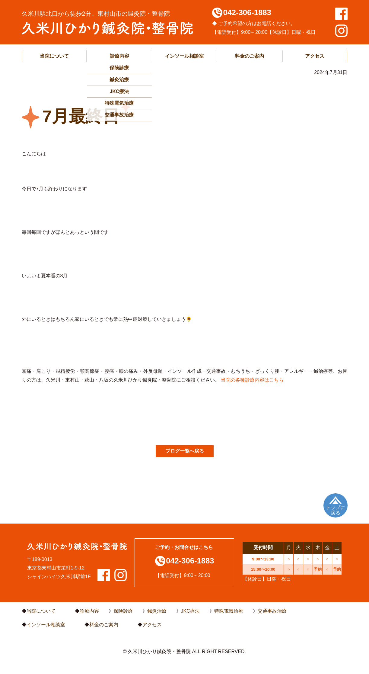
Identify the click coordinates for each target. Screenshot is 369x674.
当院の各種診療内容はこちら (252, 379)
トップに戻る (335, 510)
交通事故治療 (272, 611)
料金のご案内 (249, 56)
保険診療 (123, 611)
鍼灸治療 (157, 611)
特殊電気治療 (228, 611)
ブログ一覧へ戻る (184, 450)
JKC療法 (190, 611)
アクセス (314, 56)
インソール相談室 (184, 56)
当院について (54, 56)
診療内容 (119, 56)
